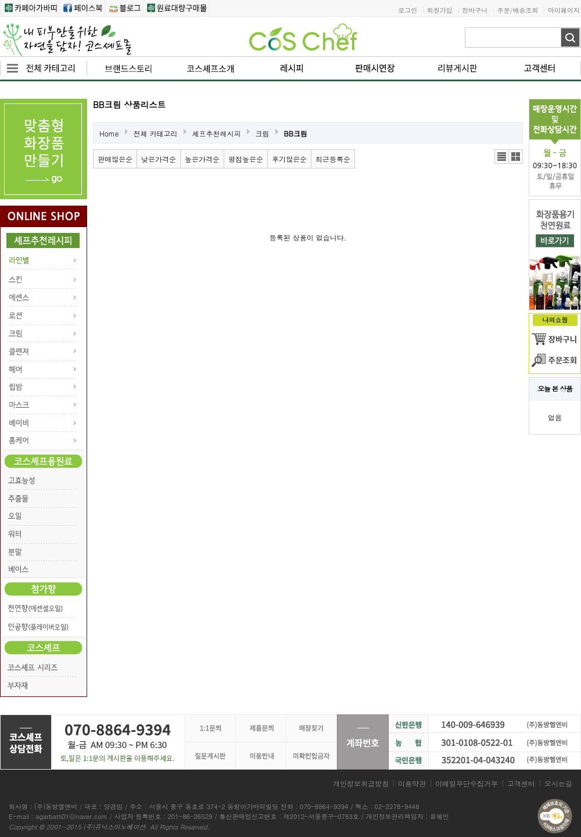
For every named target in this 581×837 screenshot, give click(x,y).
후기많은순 (289, 159)
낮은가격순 (158, 159)
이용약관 (412, 783)
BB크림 (295, 133)
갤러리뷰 (515, 156)
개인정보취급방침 (361, 783)
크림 (263, 133)
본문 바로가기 (0, 0)
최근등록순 (332, 159)
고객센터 (521, 783)
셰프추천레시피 (216, 133)
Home (109, 133)
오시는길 (558, 783)
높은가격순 (202, 159)
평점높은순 (245, 159)
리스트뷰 (501, 156)
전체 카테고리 (156, 133)
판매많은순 (115, 159)
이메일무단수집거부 (466, 783)
